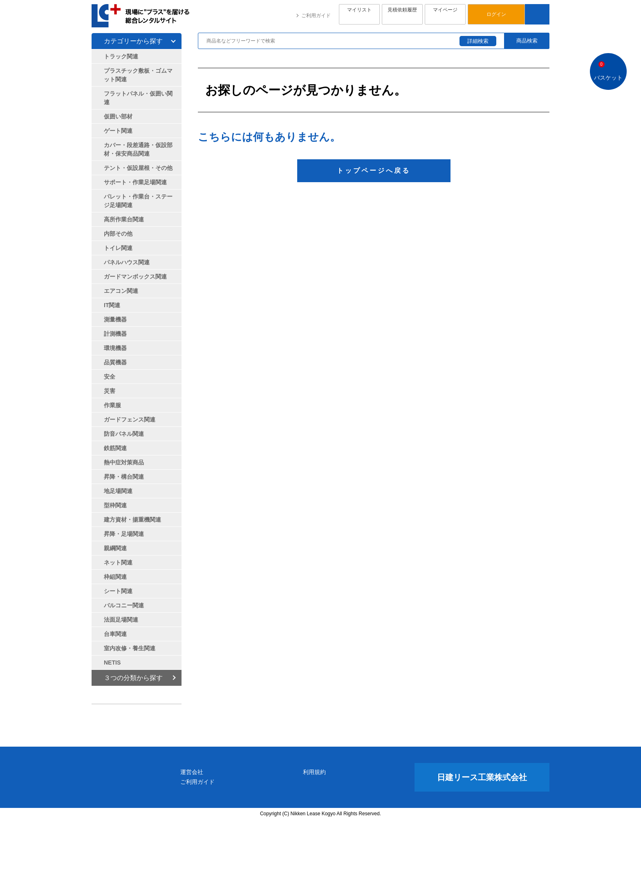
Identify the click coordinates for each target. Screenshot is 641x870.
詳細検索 (478, 41)
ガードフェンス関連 (129, 419)
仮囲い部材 (118, 116)
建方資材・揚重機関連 (132, 519)
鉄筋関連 (115, 448)
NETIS (112, 662)
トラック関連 (121, 56)
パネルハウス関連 (127, 262)
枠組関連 (115, 576)
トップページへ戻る (373, 170)
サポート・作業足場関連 (135, 182)
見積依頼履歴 (402, 14)
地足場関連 (118, 491)
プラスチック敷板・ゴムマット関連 (138, 75)
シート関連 (118, 591)
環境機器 (115, 348)
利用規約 (354, 821)
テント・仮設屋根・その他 (138, 168)
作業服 (112, 405)
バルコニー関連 (124, 605)
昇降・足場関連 (124, 534)
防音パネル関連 (124, 434)
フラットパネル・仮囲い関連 (138, 97)
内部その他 (118, 233)
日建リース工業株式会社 (482, 826)
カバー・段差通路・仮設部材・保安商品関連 (138, 149)
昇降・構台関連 (124, 476)
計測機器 (115, 333)
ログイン (496, 14)
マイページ (445, 14)
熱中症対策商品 (124, 462)
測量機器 (115, 319)
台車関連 (115, 634)
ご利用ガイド (316, 15)
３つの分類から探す (133, 677)
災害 (109, 391)
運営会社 (271, 821)
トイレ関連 (118, 248)
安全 (109, 376)
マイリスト (359, 14)
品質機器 (115, 362)
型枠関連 (115, 505)
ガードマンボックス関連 (135, 276)
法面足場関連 (121, 619)
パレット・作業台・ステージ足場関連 (138, 200)
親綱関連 (115, 548)
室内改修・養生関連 (129, 648)
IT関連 (112, 305)
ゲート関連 (118, 130)
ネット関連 (118, 562)
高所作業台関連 (124, 219)
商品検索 (527, 41)
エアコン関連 (121, 291)
